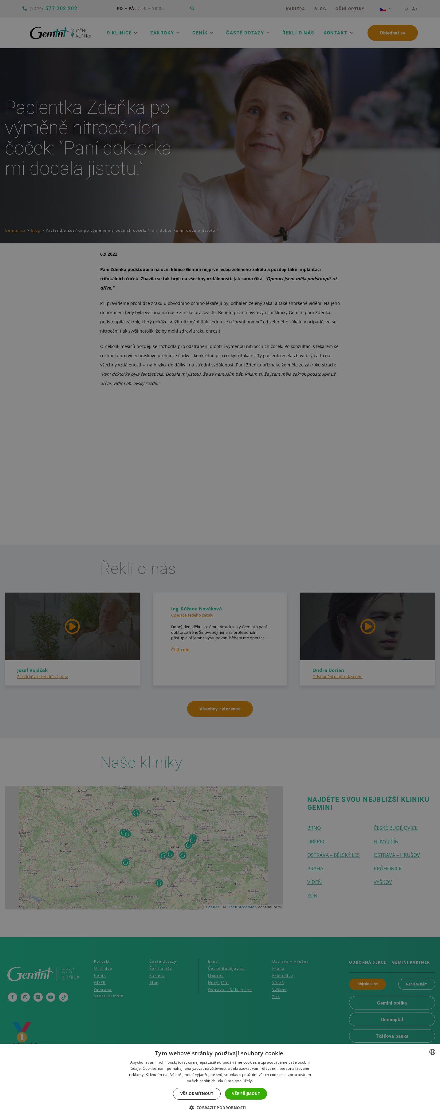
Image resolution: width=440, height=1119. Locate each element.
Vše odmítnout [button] (196, 1093)
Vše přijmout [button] (246, 1093)
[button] (220, 1108)
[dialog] (220, 559)
